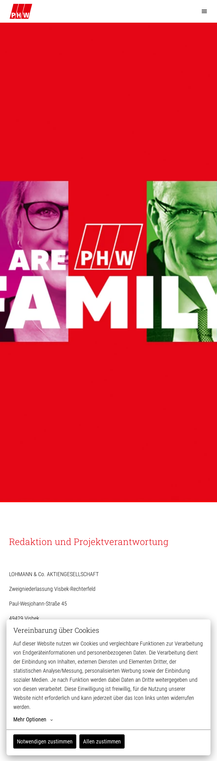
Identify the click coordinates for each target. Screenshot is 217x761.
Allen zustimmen (102, 741)
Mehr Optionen (33, 719)
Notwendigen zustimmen (45, 741)
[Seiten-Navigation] (204, 11)
